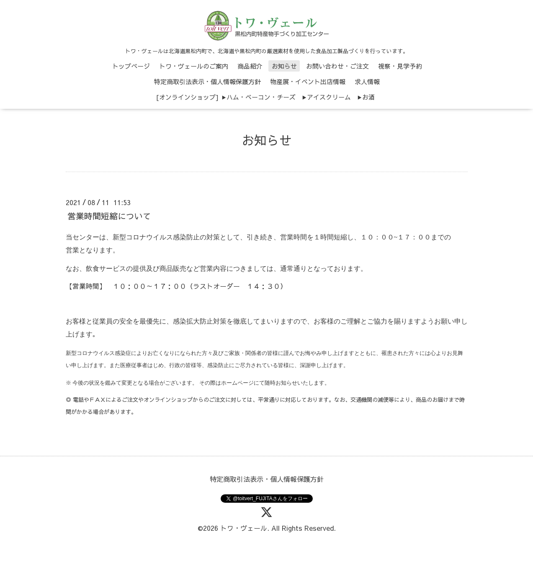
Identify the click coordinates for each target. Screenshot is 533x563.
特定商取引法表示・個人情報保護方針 (207, 81)
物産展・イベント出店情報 (307, 81)
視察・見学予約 (400, 66)
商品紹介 (250, 66)
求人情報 (367, 81)
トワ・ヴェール (243, 527)
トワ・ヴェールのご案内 (193, 66)
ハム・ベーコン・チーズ (261, 97)
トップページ (131, 66)
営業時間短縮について (109, 215)
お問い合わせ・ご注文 (337, 66)
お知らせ (284, 66)
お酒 (368, 97)
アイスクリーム (329, 97)
